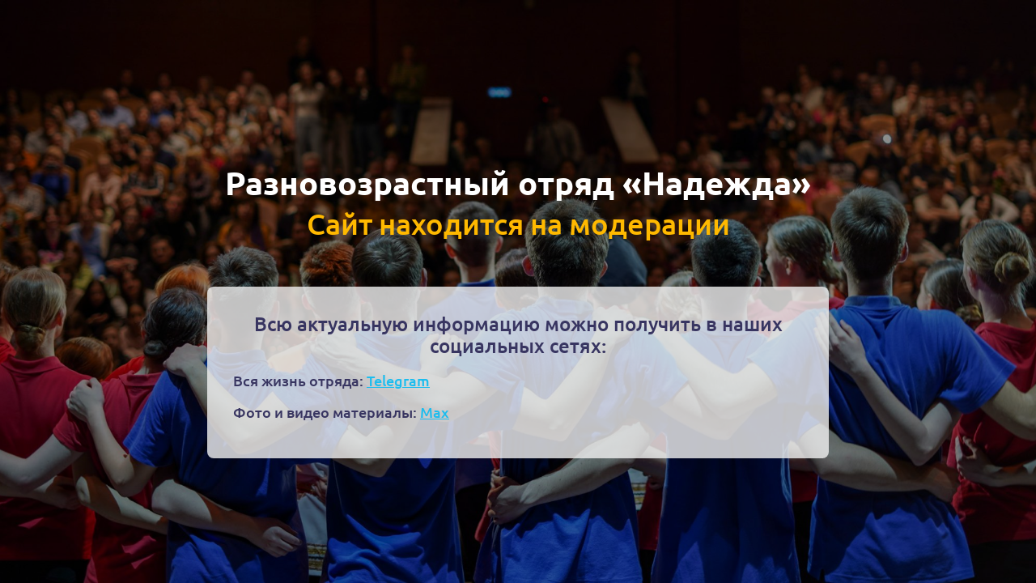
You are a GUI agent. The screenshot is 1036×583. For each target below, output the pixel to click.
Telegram (398, 380)
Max (434, 411)
